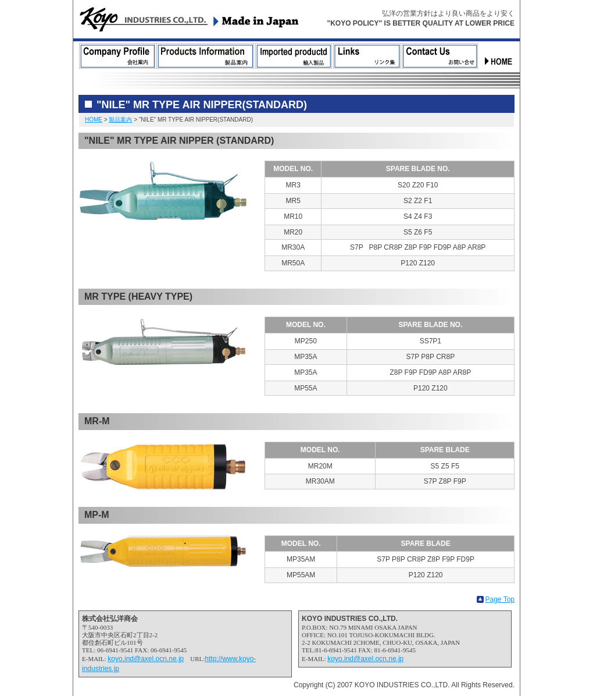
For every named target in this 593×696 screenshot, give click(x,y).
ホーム (499, 56)
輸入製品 (293, 56)
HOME (93, 119)
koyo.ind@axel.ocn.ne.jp (146, 659)
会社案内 (117, 56)
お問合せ (440, 56)
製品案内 (205, 56)
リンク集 (367, 56)
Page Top (500, 599)
